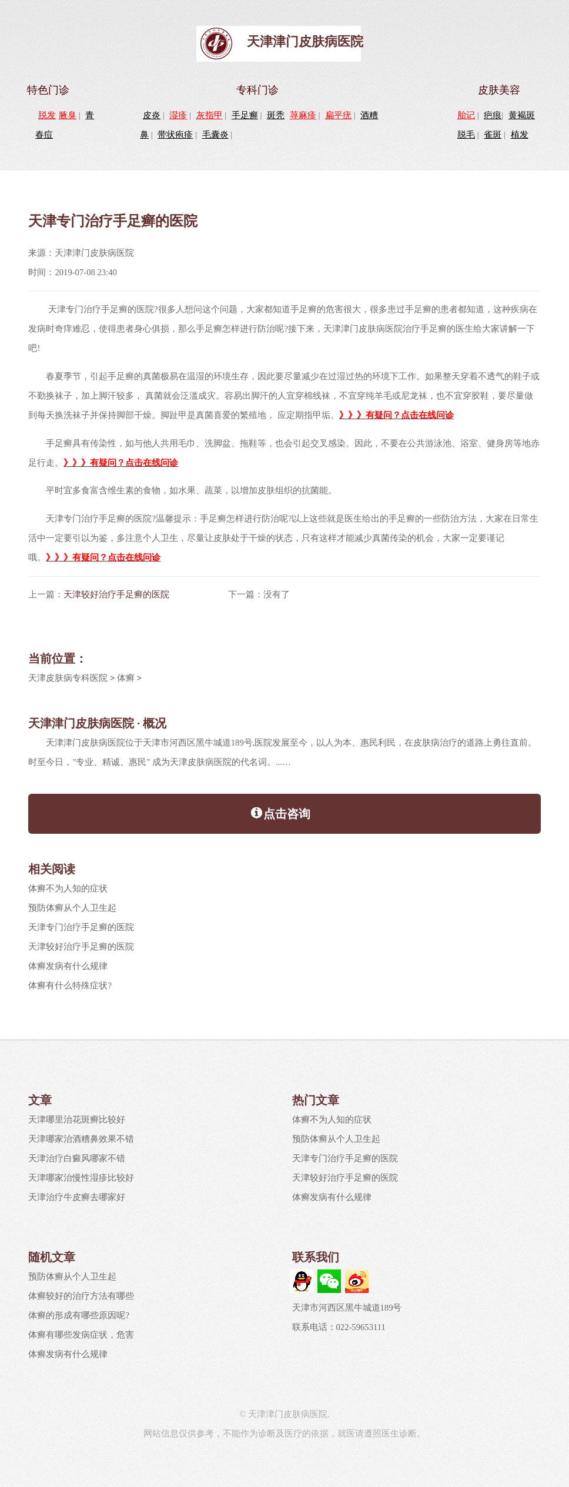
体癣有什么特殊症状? (70, 985)
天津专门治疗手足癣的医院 (81, 927)
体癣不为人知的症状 (68, 888)
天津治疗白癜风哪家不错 (76, 1158)
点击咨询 (280, 812)
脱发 (47, 115)
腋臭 (67, 115)
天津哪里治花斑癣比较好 (76, 1119)
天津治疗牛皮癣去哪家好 (76, 1197)
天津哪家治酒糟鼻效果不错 (81, 1139)
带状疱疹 (175, 134)
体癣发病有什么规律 (68, 966)
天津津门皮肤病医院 (305, 41)
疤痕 (492, 115)
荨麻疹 (303, 115)
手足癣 (245, 115)
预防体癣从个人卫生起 (72, 908)
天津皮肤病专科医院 (68, 678)
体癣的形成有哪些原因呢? (78, 1315)
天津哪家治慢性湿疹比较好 (81, 1177)
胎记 (466, 115)
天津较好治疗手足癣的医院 (116, 594)
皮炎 (151, 115)
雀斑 (492, 134)
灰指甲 (209, 115)
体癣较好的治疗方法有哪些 (81, 1296)
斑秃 (275, 115)
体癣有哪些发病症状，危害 (81, 1334)
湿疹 (178, 115)
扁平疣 (338, 115)
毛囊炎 (215, 134)
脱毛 (466, 134)
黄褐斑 (521, 115)
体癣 (126, 678)
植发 (519, 134)
